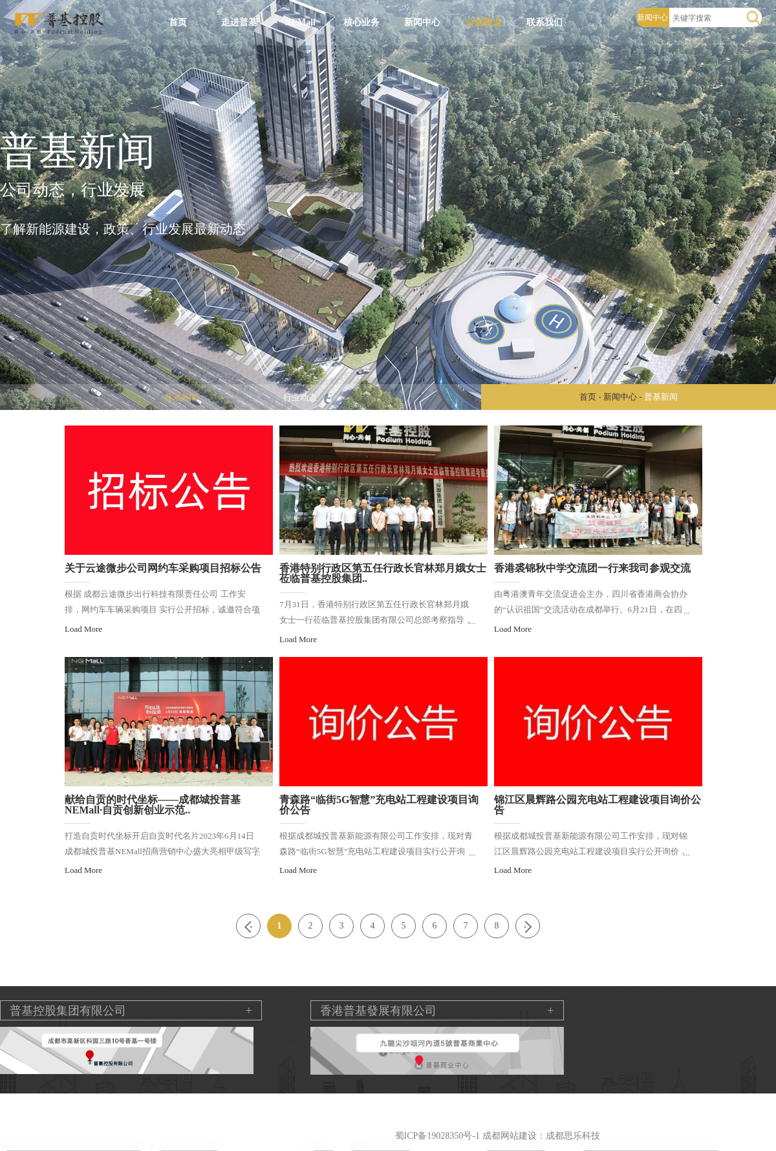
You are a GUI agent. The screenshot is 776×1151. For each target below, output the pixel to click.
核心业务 (361, 22)
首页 (178, 22)
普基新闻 (181, 397)
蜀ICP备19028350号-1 (437, 1136)
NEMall (300, 22)
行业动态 (300, 397)
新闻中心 (422, 22)
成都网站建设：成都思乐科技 (541, 1136)
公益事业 (484, 22)
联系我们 (544, 22)
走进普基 (239, 22)
